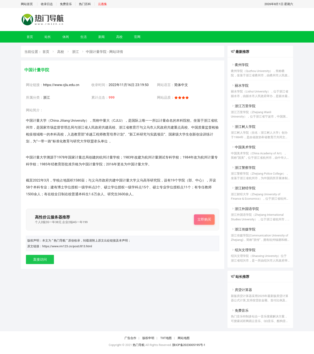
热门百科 (85, 4)
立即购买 (204, 219)
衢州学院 (240, 65)
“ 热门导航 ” (60, 240)
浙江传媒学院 (243, 229)
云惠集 (102, 4)
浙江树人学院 (243, 127)
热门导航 (139, 345)
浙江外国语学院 (245, 209)
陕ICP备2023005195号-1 (188, 345)
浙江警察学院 (243, 168)
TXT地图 (166, 338)
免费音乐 (66, 4)
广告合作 (130, 338)
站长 (48, 37)
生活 (83, 37)
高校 (119, 37)
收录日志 (47, 4)
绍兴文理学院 (243, 250)
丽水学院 (240, 85)
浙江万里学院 (243, 106)
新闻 (101, 37)
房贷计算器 (241, 290)
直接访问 (40, 259)
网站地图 (184, 338)
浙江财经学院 (243, 188)
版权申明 (148, 338)
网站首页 (27, 4)
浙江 (75, 52)
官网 (137, 37)
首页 (30, 37)
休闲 (65, 37)
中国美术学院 (243, 147)
